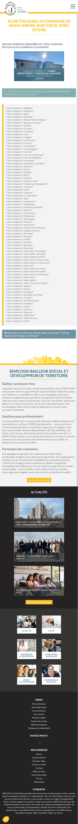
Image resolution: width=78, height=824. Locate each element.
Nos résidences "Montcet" (19, 221)
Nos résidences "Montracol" (20, 224)
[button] (6, 819)
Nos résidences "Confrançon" (21, 140)
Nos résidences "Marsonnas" (20, 213)
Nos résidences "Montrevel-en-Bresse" (25, 227)
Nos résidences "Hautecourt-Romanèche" (27, 184)
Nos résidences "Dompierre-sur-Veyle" (25, 163)
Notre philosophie (39, 707)
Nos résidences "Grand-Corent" (22, 181)
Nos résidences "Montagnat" (21, 219)
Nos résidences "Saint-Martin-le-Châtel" (26, 271)
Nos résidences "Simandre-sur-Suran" (24, 294)
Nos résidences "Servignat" (20, 291)
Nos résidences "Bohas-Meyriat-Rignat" (26, 119)
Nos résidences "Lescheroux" (21, 201)
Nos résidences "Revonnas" (20, 248)
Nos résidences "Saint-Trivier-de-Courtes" (27, 283)
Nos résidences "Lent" (17, 198)
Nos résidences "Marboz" (19, 210)
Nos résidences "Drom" (18, 169)
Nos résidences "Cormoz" (19, 143)
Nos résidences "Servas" (18, 289)
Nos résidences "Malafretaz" (21, 204)
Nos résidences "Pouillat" (19, 242)
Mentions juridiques (39, 725)
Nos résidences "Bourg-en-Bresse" (23, 122)
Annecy (39, 754)
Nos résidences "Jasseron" (19, 186)
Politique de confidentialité (39, 728)
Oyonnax (39, 768)
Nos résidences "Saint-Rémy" (21, 277)
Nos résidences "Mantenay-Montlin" (24, 207)
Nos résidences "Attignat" (19, 108)
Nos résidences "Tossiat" (19, 297)
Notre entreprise (39, 704)
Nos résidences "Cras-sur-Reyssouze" (25, 154)
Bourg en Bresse (39, 757)
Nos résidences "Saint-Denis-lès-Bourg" (26, 251)
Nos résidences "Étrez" (18, 175)
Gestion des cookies (39, 721)
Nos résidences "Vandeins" (19, 303)
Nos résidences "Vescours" (20, 312)
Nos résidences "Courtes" (19, 151)
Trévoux (39, 778)
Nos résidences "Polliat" (18, 239)
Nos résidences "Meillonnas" (20, 216)
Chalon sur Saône (39, 764)
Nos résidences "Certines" (19, 128)
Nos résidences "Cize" (17, 134)
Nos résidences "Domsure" (19, 166)
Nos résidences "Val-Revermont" (22, 300)
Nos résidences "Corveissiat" (21, 146)
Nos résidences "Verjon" (18, 306)
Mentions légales (39, 718)
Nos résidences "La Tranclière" (21, 195)
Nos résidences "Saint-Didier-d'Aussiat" (26, 254)
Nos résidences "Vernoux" (19, 309)
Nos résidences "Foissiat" (19, 178)
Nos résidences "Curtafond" (20, 160)
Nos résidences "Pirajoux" (19, 236)
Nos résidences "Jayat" (18, 189)
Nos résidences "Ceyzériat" (20, 131)
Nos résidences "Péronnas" (20, 233)
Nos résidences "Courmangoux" (22, 149)
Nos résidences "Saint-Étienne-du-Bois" (26, 256)
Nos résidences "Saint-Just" (20, 265)
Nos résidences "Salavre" (19, 286)
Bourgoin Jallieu (39, 761)
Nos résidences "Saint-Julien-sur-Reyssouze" (28, 262)
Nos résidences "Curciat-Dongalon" (24, 157)
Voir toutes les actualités (39, 602)
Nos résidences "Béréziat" (19, 116)
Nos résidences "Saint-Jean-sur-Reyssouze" (27, 259)
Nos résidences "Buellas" (19, 125)
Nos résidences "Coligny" (19, 137)
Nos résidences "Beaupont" (20, 111)
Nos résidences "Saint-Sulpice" (21, 280)
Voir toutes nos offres (39, 480)
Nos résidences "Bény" (18, 114)
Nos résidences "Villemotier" (20, 315)
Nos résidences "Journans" (19, 192)
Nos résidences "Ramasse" (19, 245)
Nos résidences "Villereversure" (22, 318)
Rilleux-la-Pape (39, 771)
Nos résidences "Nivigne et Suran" (23, 230)
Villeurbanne (39, 782)
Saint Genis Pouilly (39, 775)
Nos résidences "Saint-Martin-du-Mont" (26, 268)
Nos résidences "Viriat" (18, 321)
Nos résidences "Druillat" (19, 172)
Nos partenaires (39, 711)
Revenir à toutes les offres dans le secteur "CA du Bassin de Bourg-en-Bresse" (36, 334)
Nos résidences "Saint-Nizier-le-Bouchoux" (27, 274)
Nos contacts (39, 714)
